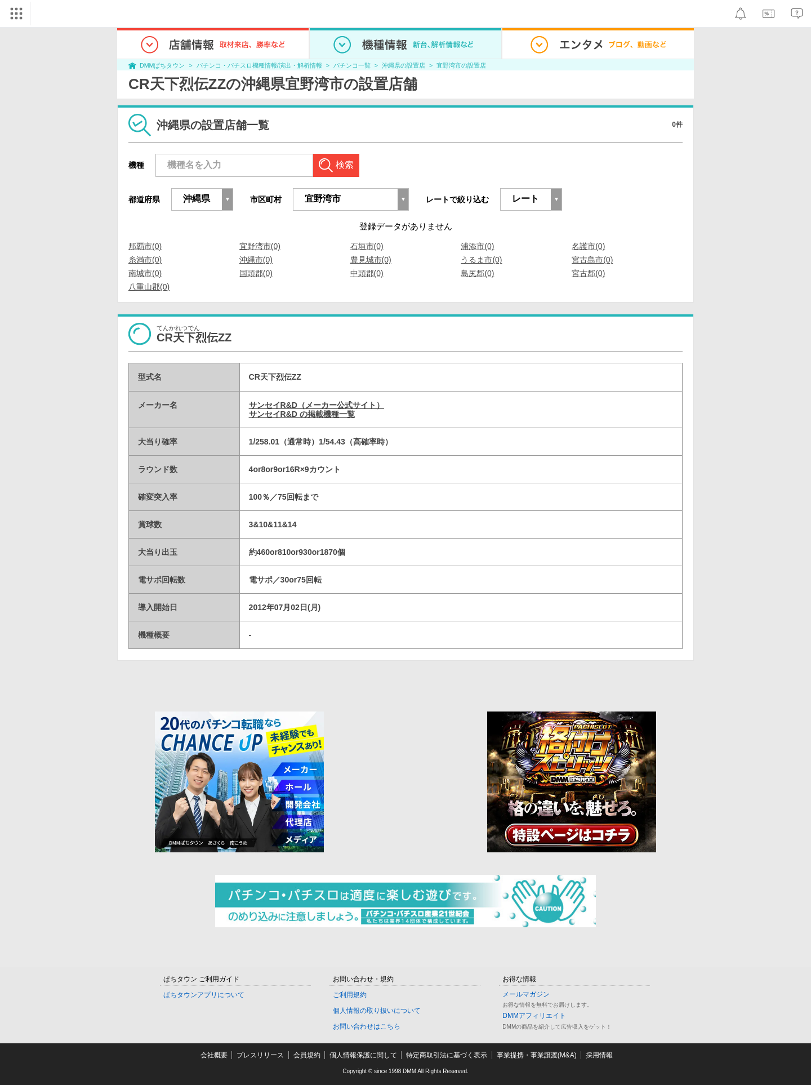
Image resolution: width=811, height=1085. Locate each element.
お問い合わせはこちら (366, 1026)
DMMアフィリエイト (534, 1016)
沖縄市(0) (256, 260)
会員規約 (306, 1055)
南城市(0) (145, 273)
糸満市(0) (145, 260)
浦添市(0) (477, 246)
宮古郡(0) (588, 273)
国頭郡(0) (256, 273)
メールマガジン (526, 994)
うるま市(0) (481, 260)
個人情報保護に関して (363, 1055)
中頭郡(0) (367, 273)
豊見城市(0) (370, 260)
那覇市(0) (145, 246)
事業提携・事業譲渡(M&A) (537, 1055)
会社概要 (214, 1055)
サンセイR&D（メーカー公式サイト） (316, 405)
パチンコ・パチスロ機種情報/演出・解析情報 (259, 65)
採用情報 (599, 1055)
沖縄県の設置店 (403, 65)
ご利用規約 (350, 995)
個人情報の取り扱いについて (377, 1011)
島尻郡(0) (477, 273)
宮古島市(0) (592, 260)
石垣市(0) (367, 246)
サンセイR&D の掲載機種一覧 (302, 414)
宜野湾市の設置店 (461, 65)
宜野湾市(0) (259, 246)
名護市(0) (588, 246)
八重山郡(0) (149, 287)
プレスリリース (260, 1055)
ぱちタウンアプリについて (203, 995)
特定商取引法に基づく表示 (446, 1055)
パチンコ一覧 (352, 65)
